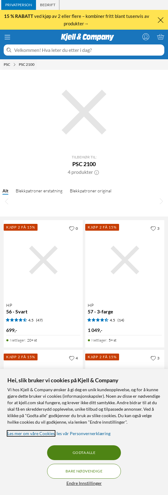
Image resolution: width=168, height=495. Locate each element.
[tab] (18, 5)
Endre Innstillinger (84, 483)
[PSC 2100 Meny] (36, 64)
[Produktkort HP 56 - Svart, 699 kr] (43, 260)
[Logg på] (145, 36)
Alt (5, 190)
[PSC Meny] (14, 64)
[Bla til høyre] (161, 201)
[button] (96, 172)
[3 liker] (154, 228)
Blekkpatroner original (90, 190)
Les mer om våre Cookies (31, 433)
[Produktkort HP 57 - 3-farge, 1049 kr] (124, 260)
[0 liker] (73, 228)
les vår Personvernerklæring (83, 433)
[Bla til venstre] (6, 201)
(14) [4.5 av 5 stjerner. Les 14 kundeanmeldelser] (121, 320)
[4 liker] (73, 358)
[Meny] (7, 37)
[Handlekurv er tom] (160, 36)
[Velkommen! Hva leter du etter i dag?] (88, 50)
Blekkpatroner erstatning (39, 190)
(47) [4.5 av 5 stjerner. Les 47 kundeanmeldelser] (39, 320)
